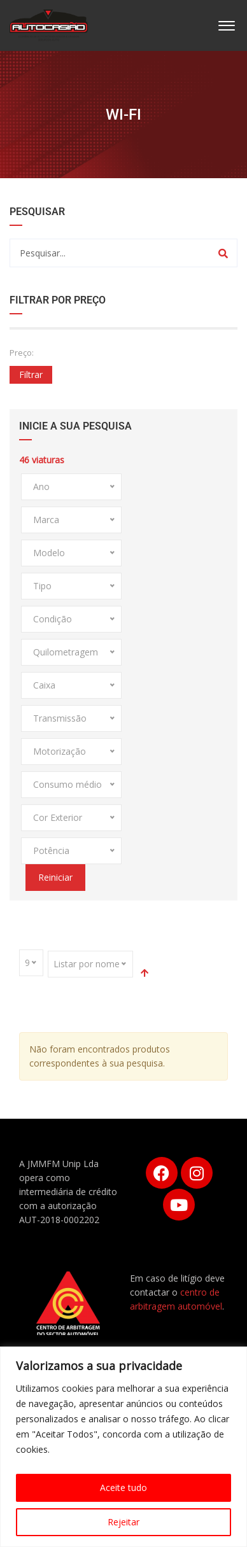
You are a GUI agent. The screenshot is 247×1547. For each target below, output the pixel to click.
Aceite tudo (123, 1487)
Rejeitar (123, 1522)
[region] (123, 1447)
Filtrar (31, 374)
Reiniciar (55, 877)
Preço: (22, 352)
